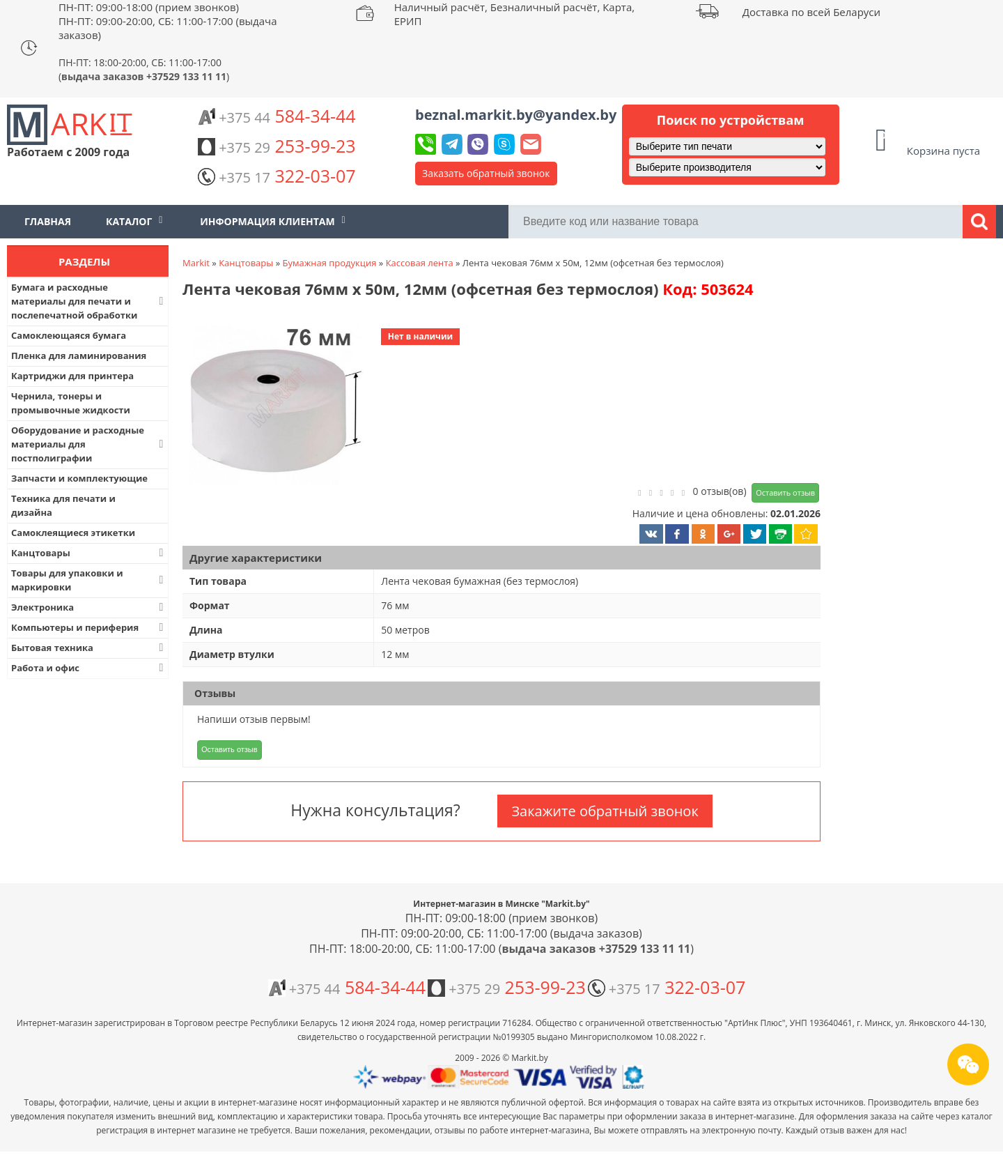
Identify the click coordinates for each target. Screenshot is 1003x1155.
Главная (47, 221)
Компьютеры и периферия (88, 627)
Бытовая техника (88, 647)
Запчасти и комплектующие (79, 478)
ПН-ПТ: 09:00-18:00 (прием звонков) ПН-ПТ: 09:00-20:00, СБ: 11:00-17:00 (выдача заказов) (168, 21)
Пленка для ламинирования (78, 355)
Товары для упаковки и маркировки (88, 580)
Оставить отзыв (785, 492)
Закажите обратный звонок (604, 811)
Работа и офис (88, 667)
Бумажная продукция (329, 263)
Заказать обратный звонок (486, 173)
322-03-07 (276, 176)
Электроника (88, 607)
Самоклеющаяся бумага (68, 335)
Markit (196, 263)
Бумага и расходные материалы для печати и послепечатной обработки (88, 301)
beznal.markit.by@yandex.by (515, 114)
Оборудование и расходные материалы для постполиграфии (88, 444)
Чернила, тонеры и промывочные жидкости (70, 403)
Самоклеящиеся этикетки (73, 532)
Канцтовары (88, 552)
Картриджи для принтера (72, 375)
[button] (275, 399)
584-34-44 (276, 116)
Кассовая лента (419, 263)
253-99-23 (276, 146)
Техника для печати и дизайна (63, 505)
